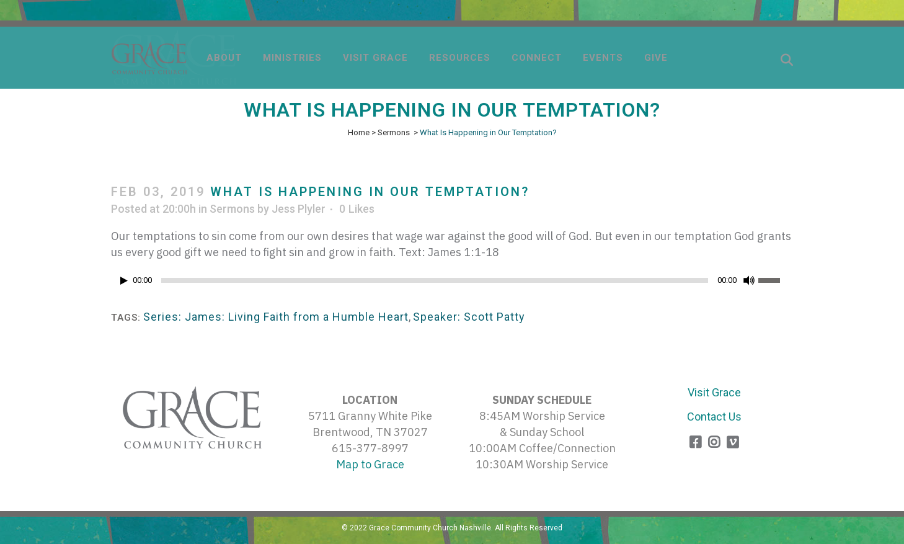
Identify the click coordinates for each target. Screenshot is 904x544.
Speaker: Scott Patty (469, 316)
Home (359, 132)
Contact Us (714, 416)
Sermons (394, 132)
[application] (452, 283)
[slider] (434, 280)
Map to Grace (370, 464)
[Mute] (749, 280)
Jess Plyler (299, 208)
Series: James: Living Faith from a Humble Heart (276, 316)
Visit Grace (714, 392)
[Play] (124, 281)
